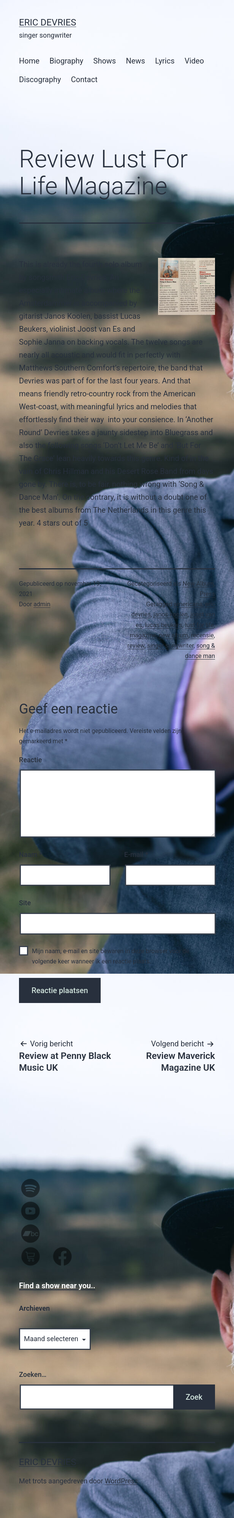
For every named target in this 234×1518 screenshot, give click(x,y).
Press (207, 594)
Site (25, 903)
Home (29, 60)
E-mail (136, 854)
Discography (40, 79)
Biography (66, 60)
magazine (143, 635)
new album (173, 635)
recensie (202, 635)
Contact (84, 79)
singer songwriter (170, 645)
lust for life (199, 625)
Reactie (30, 760)
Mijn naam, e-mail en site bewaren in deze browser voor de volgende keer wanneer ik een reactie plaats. (110, 956)
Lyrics (164, 60)
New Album (198, 583)
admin (41, 604)
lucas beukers (163, 625)
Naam (30, 854)
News (135, 60)
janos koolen (170, 614)
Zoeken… (32, 1374)
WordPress (121, 1481)
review (135, 645)
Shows (104, 60)
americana (188, 604)
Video (194, 60)
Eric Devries (47, 22)
